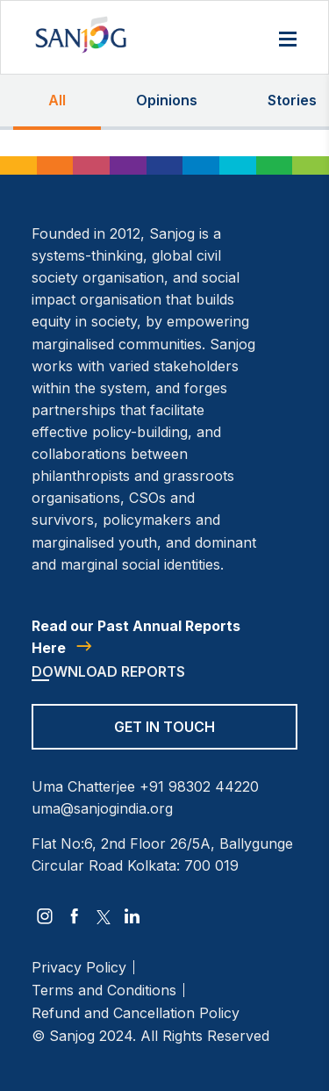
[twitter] (103, 917)
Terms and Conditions (104, 990)
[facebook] (74, 916)
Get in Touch (164, 727)
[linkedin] (132, 916)
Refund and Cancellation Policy (136, 1013)
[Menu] (288, 40)
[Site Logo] (80, 34)
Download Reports (108, 671)
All (57, 100)
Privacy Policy (79, 967)
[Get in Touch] (164, 738)
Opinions (166, 100)
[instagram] (45, 916)
